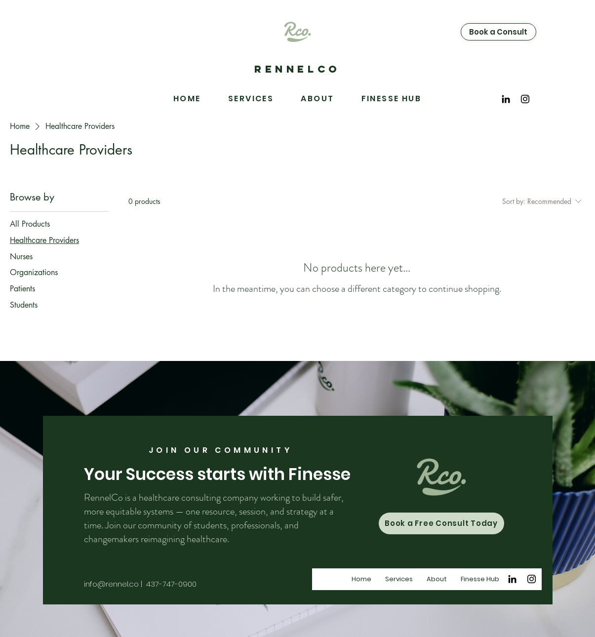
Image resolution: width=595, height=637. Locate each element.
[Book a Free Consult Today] (441, 523)
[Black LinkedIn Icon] (506, 99)
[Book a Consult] (498, 31)
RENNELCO (297, 69)
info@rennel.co (111, 584)
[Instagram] (525, 99)
